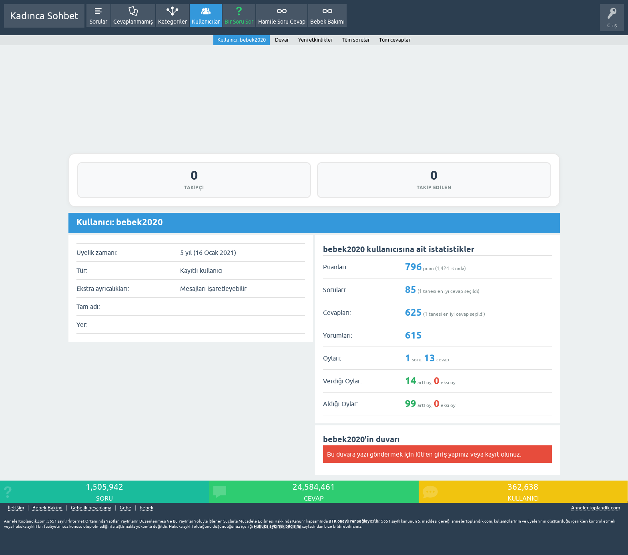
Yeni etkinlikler (315, 40)
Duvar (282, 40)
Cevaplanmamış (133, 21)
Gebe (125, 508)
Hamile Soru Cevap (281, 21)
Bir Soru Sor (239, 21)
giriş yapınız (451, 454)
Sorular (98, 21)
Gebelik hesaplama (91, 508)
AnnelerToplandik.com (595, 508)
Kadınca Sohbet (44, 15)
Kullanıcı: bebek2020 (241, 40)
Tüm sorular (356, 40)
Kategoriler (172, 21)
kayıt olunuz (502, 454)
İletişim (16, 508)
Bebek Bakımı (327, 21)
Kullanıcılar (206, 21)
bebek (146, 508)
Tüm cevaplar (395, 40)
